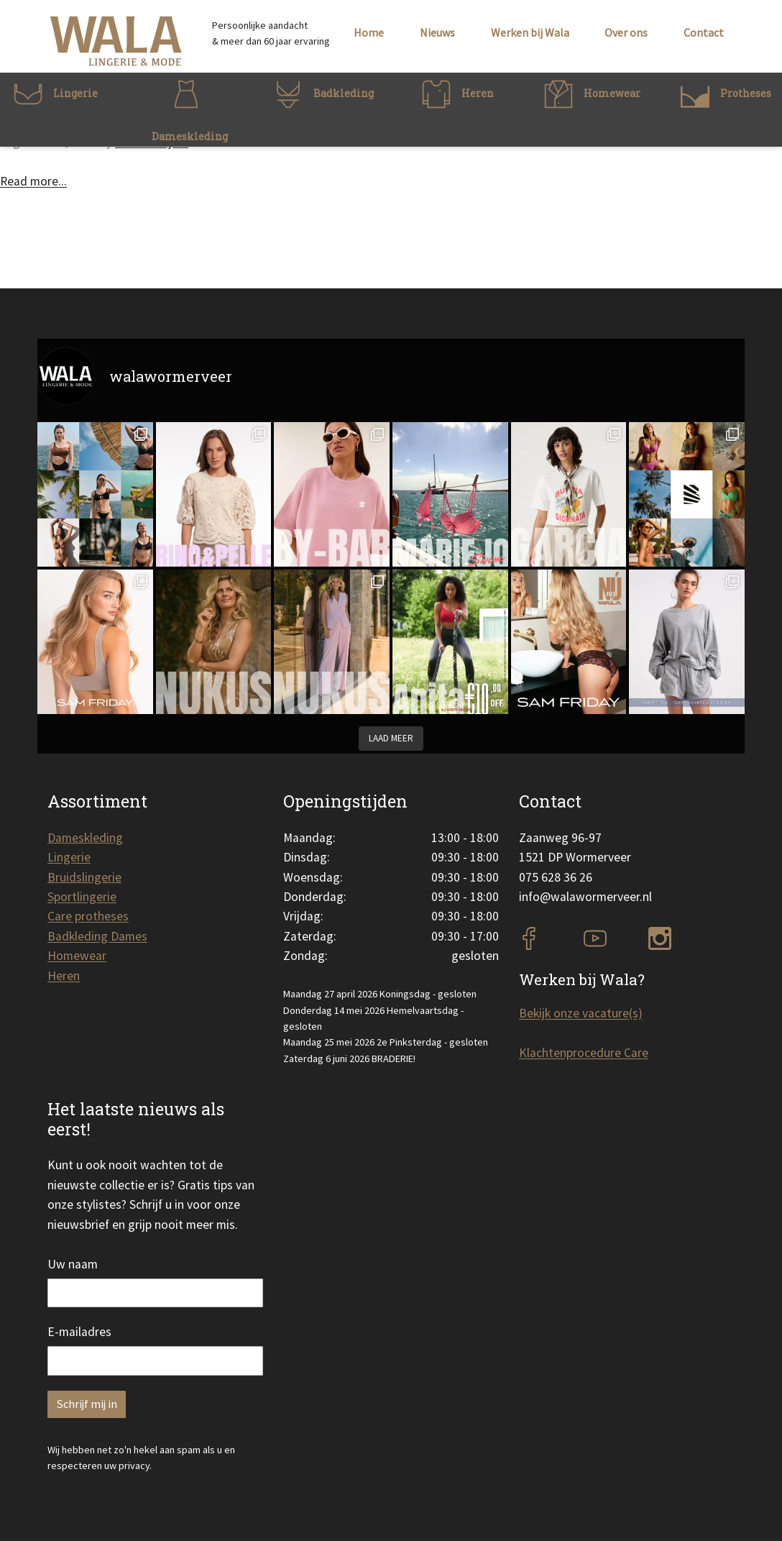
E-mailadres (79, 1332)
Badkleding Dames (97, 936)
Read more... (33, 181)
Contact (704, 32)
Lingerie (69, 857)
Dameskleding (85, 838)
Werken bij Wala (530, 32)
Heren (63, 976)
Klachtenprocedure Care (583, 1053)
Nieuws (437, 32)
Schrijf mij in (86, 1404)
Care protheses (88, 916)
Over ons (626, 32)
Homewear (76, 956)
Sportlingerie (81, 897)
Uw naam (72, 1264)
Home (369, 32)
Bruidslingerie (84, 877)
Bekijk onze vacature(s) (581, 1013)
